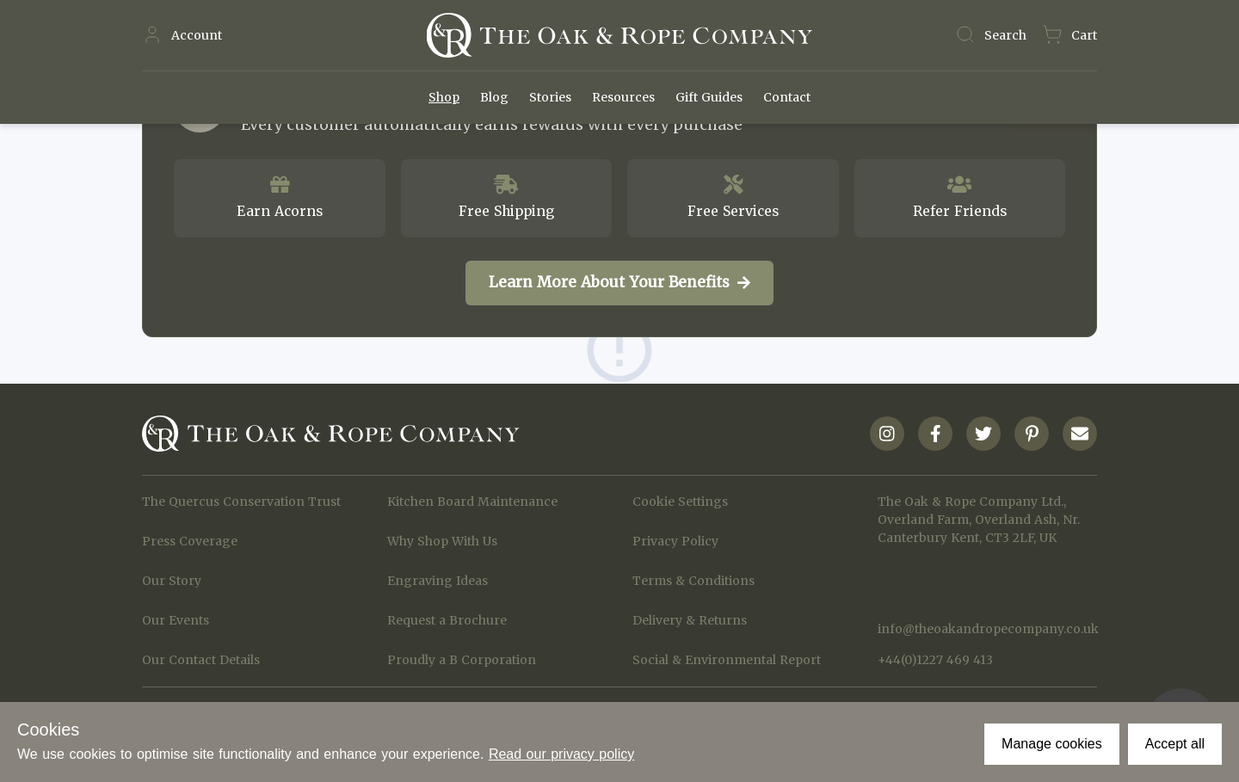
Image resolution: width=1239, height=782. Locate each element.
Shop (443, 97)
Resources (623, 97)
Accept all (1175, 743)
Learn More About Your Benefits (619, 282)
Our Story (171, 580)
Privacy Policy (675, 541)
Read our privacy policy (561, 754)
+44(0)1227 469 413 (935, 660)
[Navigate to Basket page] (1069, 35)
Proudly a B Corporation (461, 660)
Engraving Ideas (437, 580)
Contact (787, 97)
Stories (550, 97)
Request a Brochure (447, 620)
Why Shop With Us (442, 541)
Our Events (175, 620)
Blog (494, 97)
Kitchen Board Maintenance (472, 501)
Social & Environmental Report (726, 660)
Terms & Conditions (693, 580)
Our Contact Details (201, 660)
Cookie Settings (680, 501)
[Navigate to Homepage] (619, 35)
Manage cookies (1052, 743)
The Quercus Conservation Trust (241, 501)
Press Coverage (189, 541)
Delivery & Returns (689, 620)
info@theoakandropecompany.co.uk (987, 629)
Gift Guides (709, 97)
